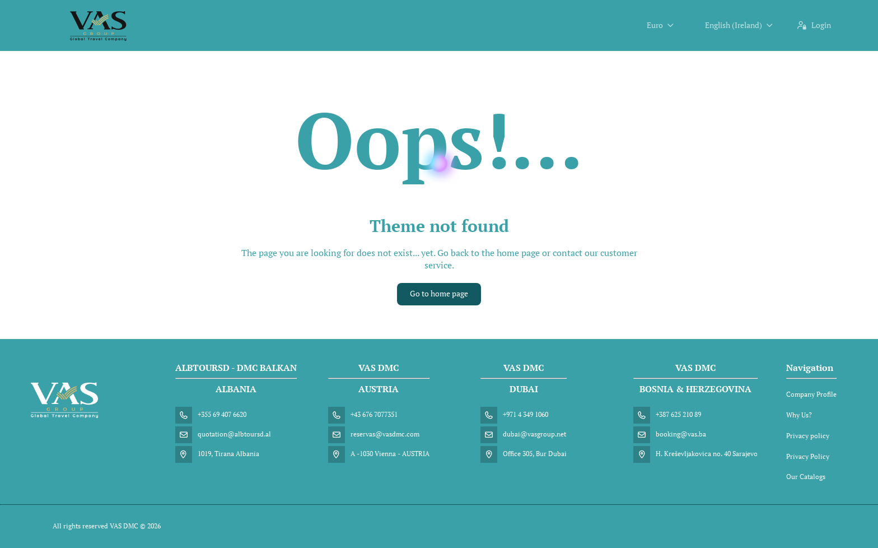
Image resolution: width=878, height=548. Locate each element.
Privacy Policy (807, 456)
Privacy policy (807, 435)
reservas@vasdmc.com (385, 434)
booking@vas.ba (681, 434)
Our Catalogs (805, 476)
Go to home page (439, 293)
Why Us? (799, 415)
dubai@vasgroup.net (534, 434)
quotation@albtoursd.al (234, 434)
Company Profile (811, 394)
